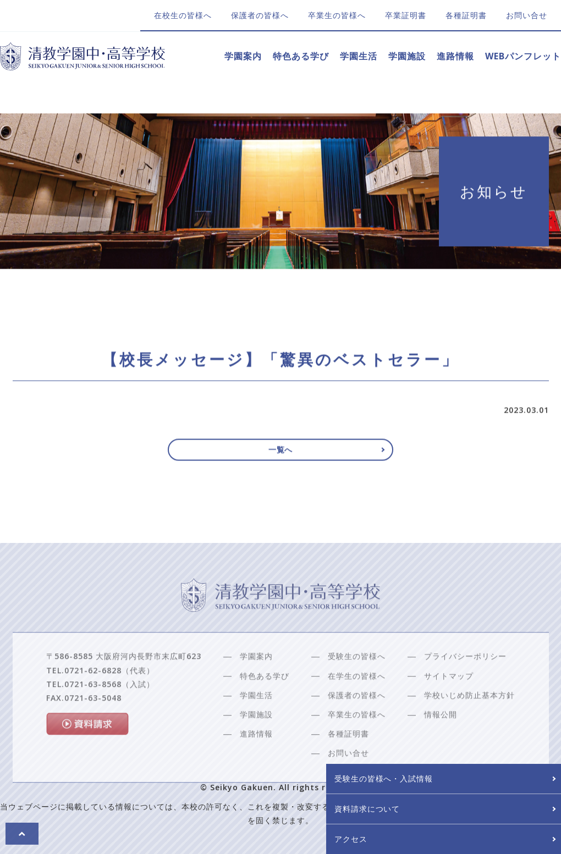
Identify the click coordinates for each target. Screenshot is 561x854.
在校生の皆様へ (183, 15)
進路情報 (455, 56)
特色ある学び (301, 56)
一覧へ (280, 454)
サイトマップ (449, 701)
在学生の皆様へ (357, 701)
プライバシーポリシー (465, 681)
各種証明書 (466, 15)
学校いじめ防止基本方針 (469, 720)
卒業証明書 (405, 15)
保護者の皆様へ (260, 15)
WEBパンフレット (523, 56)
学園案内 (243, 56)
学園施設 (407, 56)
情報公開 (440, 740)
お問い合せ (526, 15)
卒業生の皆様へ (337, 15)
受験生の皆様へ (357, 681)
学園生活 (358, 56)
